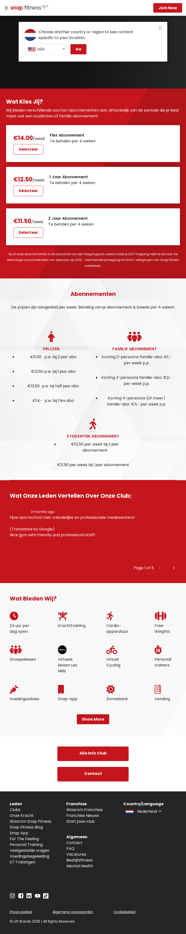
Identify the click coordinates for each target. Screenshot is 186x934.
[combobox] (45, 49)
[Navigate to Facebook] (20, 897)
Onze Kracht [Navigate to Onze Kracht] (22, 815)
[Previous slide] (159, 568)
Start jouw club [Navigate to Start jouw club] (80, 821)
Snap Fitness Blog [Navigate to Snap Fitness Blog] (26, 827)
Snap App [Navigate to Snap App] (19, 833)
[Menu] (6, 8)
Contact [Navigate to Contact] (74, 842)
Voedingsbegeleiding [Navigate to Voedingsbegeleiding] (29, 856)
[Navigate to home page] (28, 8)
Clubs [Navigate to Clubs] (15, 809)
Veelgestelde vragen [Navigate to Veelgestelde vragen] (29, 850)
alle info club (93, 753)
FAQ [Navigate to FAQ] (70, 848)
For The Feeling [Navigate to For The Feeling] (24, 839)
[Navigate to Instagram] (12, 897)
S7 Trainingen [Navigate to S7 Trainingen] (22, 862)
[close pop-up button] (160, 28)
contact (93, 773)
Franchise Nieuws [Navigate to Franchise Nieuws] (82, 815)
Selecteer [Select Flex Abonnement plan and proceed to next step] (28, 149)
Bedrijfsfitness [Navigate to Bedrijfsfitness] (79, 860)
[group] (93, 537)
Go (78, 49)
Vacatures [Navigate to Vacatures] (76, 854)
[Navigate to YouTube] (37, 897)
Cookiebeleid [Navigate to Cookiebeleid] (124, 912)
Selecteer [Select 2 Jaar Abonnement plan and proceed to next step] (28, 232)
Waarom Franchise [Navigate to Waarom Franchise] (84, 809)
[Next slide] (174, 568)
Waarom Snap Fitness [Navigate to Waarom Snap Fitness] (30, 821)
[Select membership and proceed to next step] (57, 143)
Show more (93, 719)
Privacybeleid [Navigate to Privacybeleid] (21, 912)
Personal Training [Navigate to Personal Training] (26, 844)
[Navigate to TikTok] (45, 897)
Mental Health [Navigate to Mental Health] (79, 866)
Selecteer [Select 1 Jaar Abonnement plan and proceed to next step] (28, 191)
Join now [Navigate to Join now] (167, 8)
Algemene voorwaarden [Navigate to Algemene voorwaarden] (73, 912)
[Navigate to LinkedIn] (29, 897)
